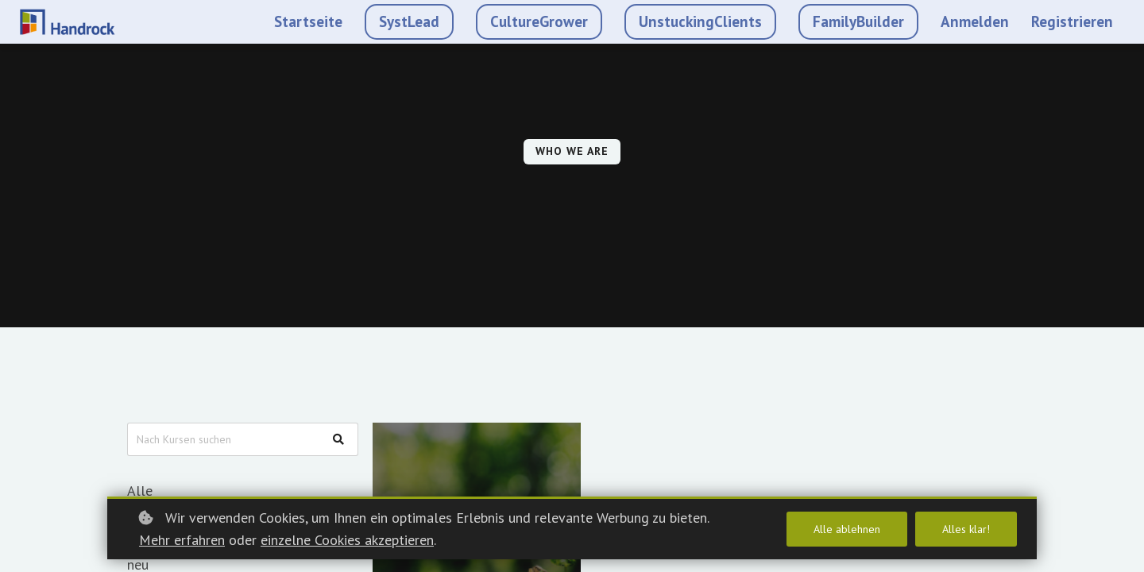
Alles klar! (966, 529)
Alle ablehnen (847, 529)
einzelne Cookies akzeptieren (347, 540)
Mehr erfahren (182, 540)
